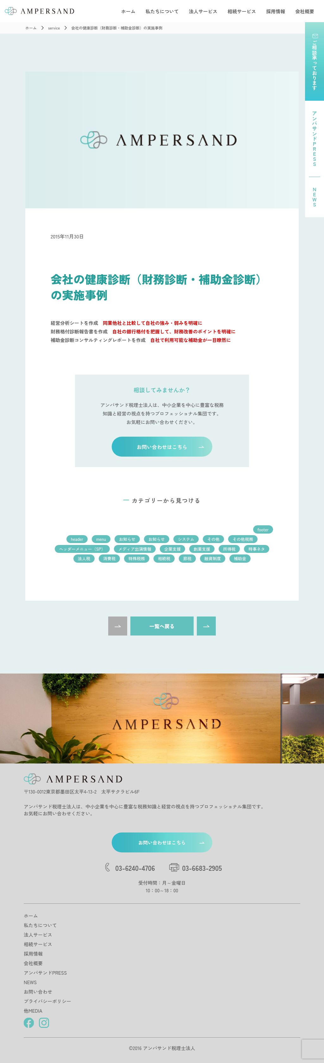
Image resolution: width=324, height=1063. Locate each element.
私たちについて (162, 11)
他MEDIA (33, 1010)
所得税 (229, 549)
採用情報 (275, 11)
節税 (187, 558)
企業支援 (172, 549)
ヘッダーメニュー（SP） (82, 549)
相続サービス (241, 11)
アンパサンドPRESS (45, 972)
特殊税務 (136, 558)
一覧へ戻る (162, 626)
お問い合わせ (38, 991)
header (77, 539)
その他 (213, 539)
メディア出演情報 (134, 549)
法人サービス (203, 11)
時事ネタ (256, 549)
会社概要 (304, 11)
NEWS (30, 982)
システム (186, 539)
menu (101, 539)
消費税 (109, 558)
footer (263, 530)
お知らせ (127, 539)
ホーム (128, 11)
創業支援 (202, 549)
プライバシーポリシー (47, 1001)
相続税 (164, 558)
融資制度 (212, 558)
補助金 (240, 558)
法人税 (84, 558)
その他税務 (243, 539)
